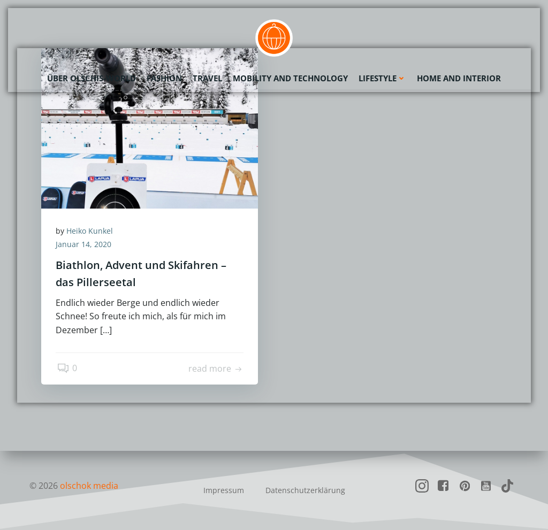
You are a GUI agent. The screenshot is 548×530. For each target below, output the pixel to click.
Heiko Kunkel (91, 231)
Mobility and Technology (290, 77)
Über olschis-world (91, 77)
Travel (207, 77)
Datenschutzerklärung (305, 490)
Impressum (223, 490)
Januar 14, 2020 (85, 245)
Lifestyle (382, 77)
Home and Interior (459, 77)
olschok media (89, 485)
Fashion (164, 77)
